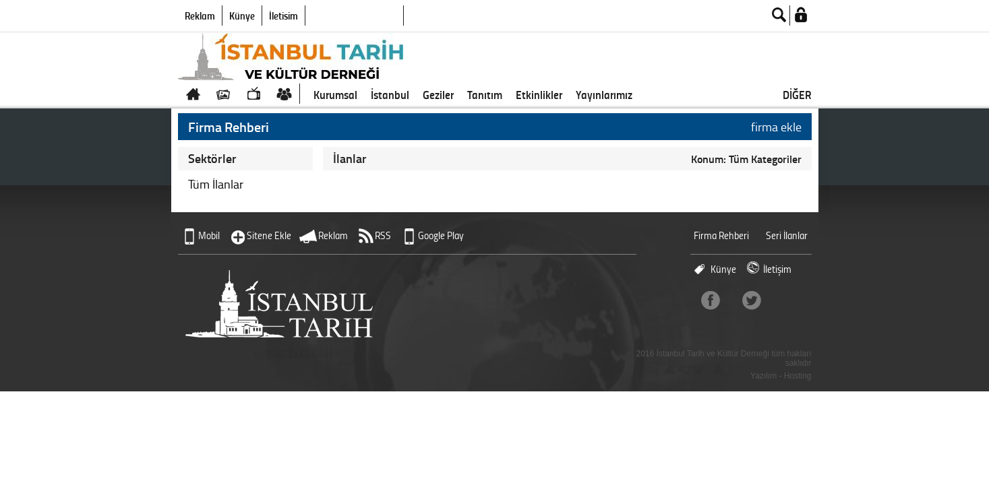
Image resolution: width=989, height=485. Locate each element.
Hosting (798, 376)
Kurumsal (335, 94)
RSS (383, 235)
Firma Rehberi (721, 235)
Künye (242, 15)
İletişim (283, 15)
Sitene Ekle (269, 235)
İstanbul (390, 94)
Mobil (209, 235)
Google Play (441, 235)
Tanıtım (484, 94)
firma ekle (776, 127)
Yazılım (763, 376)
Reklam (200, 15)
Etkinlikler (539, 94)
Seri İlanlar (787, 235)
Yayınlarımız (604, 94)
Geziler (438, 94)
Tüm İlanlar (215, 184)
